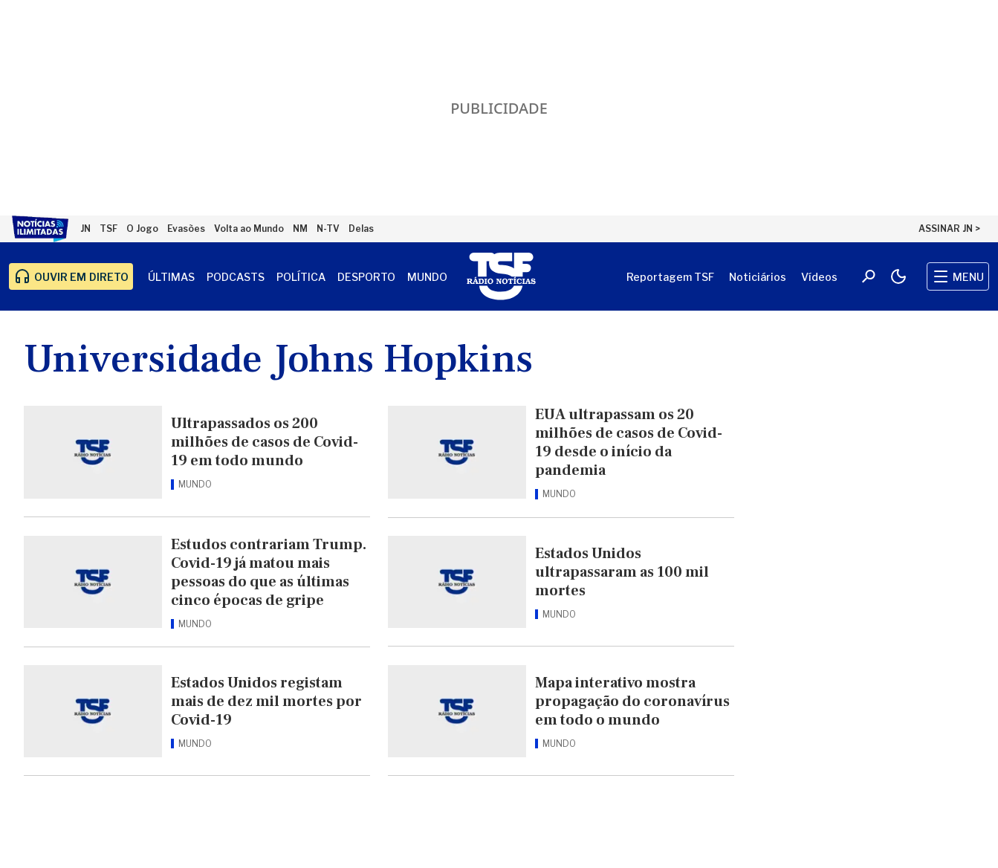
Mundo (427, 277)
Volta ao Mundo (249, 228)
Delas (361, 228)
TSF (108, 228)
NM (300, 228)
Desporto (366, 277)
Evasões (186, 228)
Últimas (171, 277)
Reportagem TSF (670, 277)
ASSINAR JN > (949, 228)
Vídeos (819, 277)
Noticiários (757, 277)
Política (300, 277)
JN (85, 228)
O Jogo (142, 228)
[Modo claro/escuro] (898, 276)
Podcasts (236, 277)
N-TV (328, 228)
